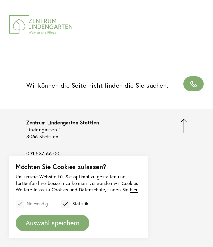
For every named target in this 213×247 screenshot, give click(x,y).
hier (43, 189)
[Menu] (198, 25)
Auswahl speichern (53, 222)
